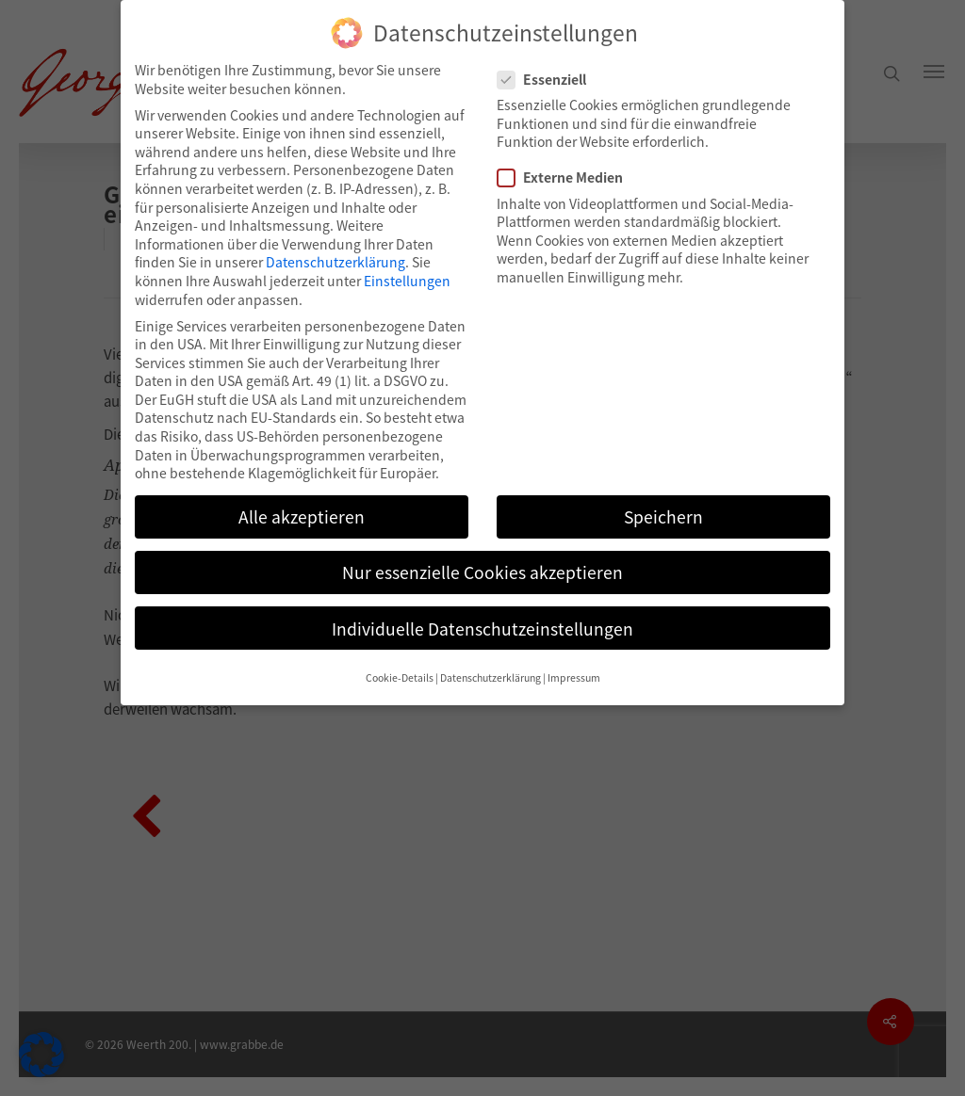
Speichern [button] (663, 516)
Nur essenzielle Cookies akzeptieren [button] (482, 572)
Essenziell (549, 80)
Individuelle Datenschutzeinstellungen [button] (482, 628)
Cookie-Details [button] (399, 677)
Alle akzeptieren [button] (301, 516)
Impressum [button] (574, 677)
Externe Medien (568, 177)
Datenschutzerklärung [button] (490, 677)
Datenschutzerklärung (335, 261)
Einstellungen (407, 280)
